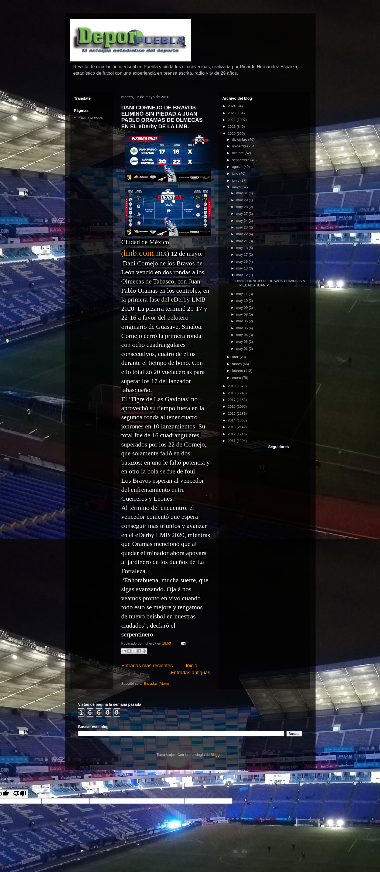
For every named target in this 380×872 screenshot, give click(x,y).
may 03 (242, 342)
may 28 (242, 207)
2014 (232, 420)
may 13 (242, 268)
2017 (232, 400)
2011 (232, 441)
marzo (237, 364)
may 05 (242, 328)
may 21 (242, 241)
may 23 (242, 227)
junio (236, 180)
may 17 (242, 254)
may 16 (242, 261)
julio (235, 173)
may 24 (242, 221)
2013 (232, 427)
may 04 (242, 335)
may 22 (242, 234)
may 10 (242, 301)
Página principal (91, 117)
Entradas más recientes (147, 665)
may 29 (242, 200)
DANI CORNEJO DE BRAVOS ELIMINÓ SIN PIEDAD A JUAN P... (270, 283)
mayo (236, 187)
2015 (232, 413)
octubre (238, 153)
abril (235, 357)
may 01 (242, 349)
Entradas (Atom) (156, 683)
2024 (232, 106)
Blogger (216, 755)
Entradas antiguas (190, 672)
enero (237, 378)
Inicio (191, 665)
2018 (232, 393)
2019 (232, 386)
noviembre (240, 146)
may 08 (242, 314)
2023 (232, 113)
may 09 (242, 308)
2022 (232, 120)
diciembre (240, 139)
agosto (238, 167)
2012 (232, 434)
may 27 (242, 214)
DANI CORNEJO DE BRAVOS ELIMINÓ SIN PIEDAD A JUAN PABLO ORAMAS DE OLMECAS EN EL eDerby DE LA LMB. (162, 117)
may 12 (242, 275)
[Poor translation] (19, 793)
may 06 (242, 321)
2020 (232, 134)
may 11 (242, 294)
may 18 (242, 248)
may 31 (242, 193)
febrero (238, 371)
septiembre (241, 160)
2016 (232, 406)
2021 (232, 126)
